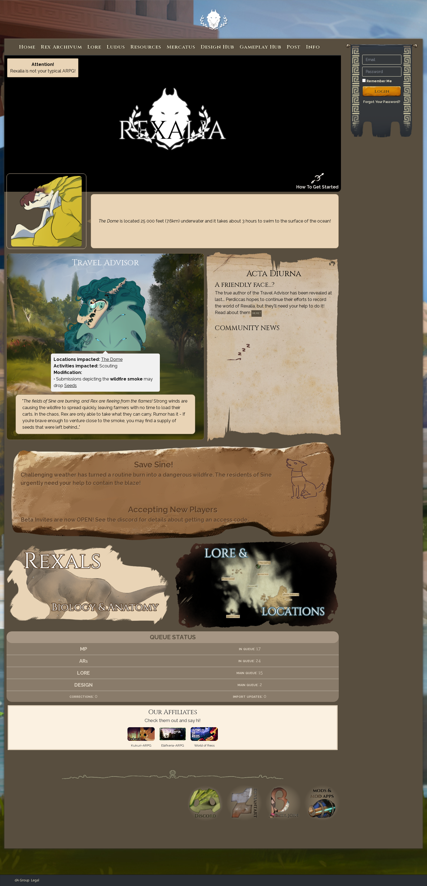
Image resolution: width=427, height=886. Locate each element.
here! (256, 313)
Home (27, 47)
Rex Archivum (61, 47)
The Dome (112, 359)
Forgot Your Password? (381, 102)
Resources (145, 47)
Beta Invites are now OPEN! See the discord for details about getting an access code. (135, 519)
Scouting (108, 366)
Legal (35, 880)
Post (294, 47)
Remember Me (377, 81)
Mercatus (181, 47)
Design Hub (217, 47)
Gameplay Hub (260, 47)
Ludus (116, 47)
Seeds (70, 385)
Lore (94, 47)
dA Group (22, 880)
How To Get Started (317, 181)
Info (313, 47)
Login (381, 92)
